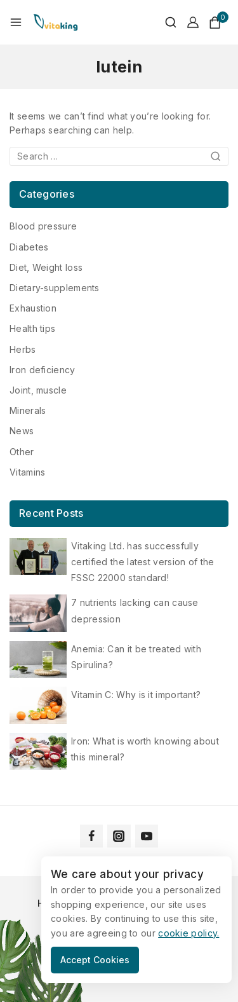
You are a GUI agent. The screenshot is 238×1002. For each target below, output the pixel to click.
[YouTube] (146, 836)
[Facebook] (91, 836)
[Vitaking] (55, 22)
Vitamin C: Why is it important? (136, 694)
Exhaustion (33, 308)
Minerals (28, 410)
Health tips (32, 328)
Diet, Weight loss (46, 267)
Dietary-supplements (55, 287)
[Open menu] (16, 22)
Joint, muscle (38, 390)
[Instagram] (118, 836)
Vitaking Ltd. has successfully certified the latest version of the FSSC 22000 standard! (143, 561)
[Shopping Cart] (218, 23)
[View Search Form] (164, 22)
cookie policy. (188, 933)
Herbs (23, 349)
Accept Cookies (94, 959)
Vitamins (27, 472)
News (22, 430)
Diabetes (29, 247)
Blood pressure (43, 226)
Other (22, 451)
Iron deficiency (43, 369)
